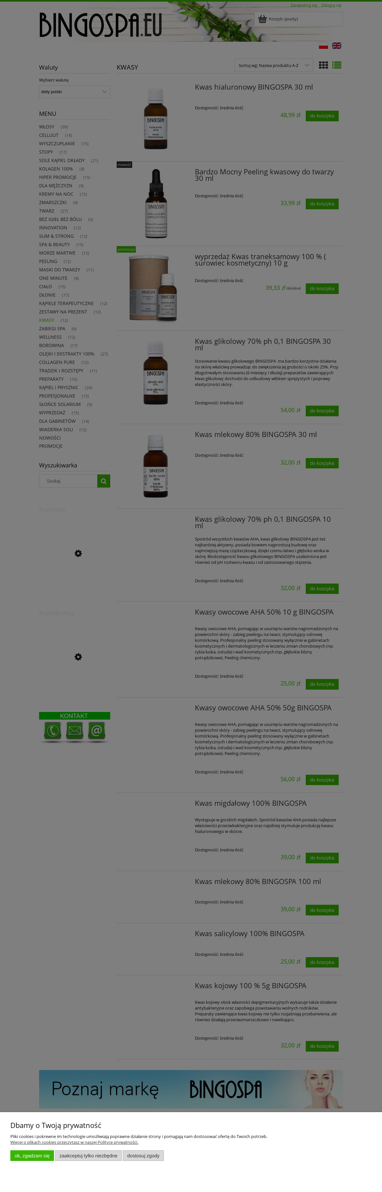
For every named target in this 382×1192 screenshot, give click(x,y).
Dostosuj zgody (143, 1155)
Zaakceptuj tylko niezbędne (88, 1155)
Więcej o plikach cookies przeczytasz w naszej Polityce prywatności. (74, 1142)
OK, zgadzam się (32, 1155)
